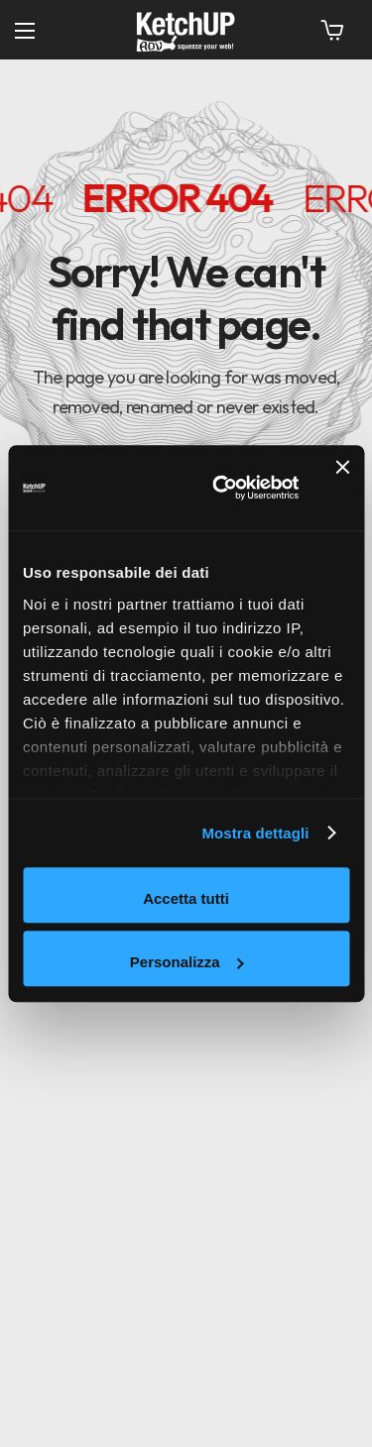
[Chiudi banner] (342, 487)
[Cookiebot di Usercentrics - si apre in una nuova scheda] (222, 488)
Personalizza (187, 961)
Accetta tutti (186, 898)
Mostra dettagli (255, 833)
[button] (332, 30)
